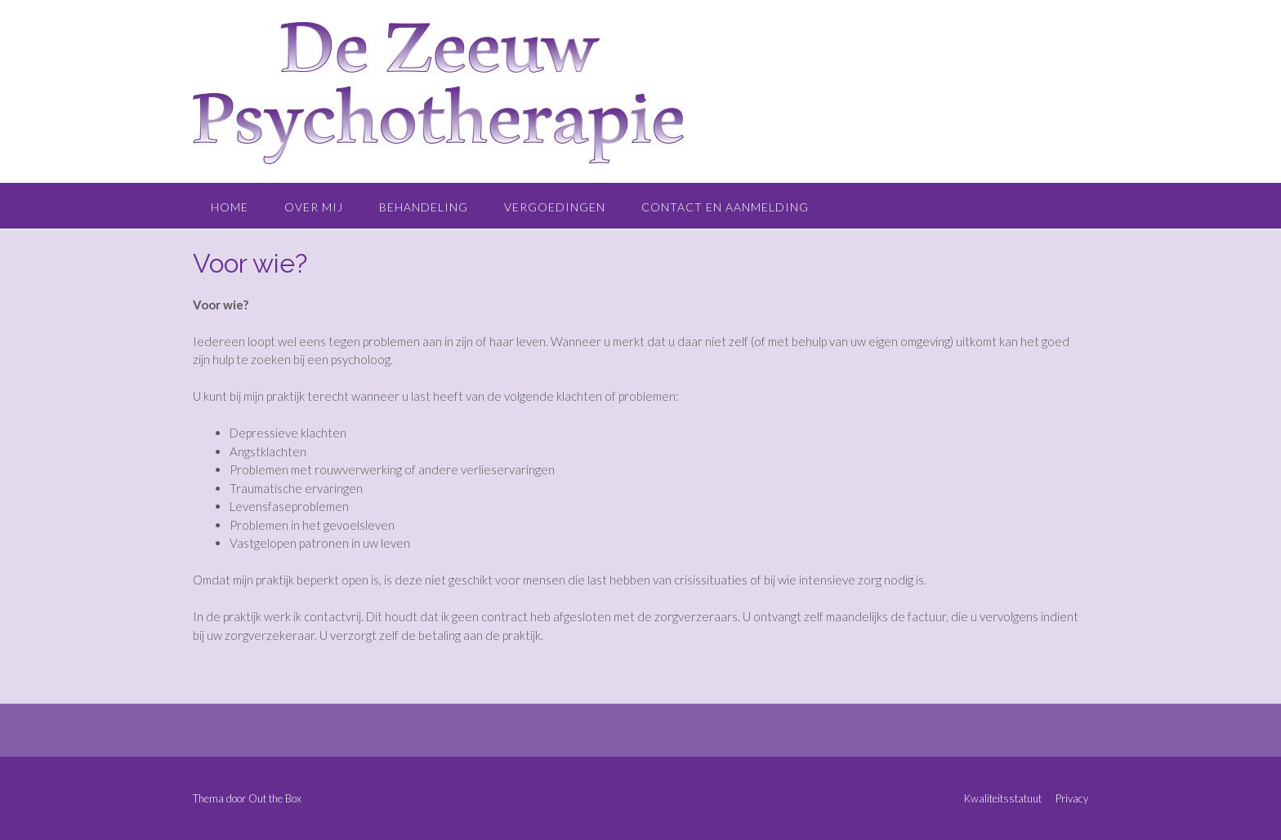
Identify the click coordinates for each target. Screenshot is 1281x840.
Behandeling (423, 207)
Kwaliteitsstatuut (1003, 798)
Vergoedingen (554, 207)
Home (229, 207)
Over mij (313, 207)
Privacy (1072, 798)
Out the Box (274, 798)
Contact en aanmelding (725, 207)
